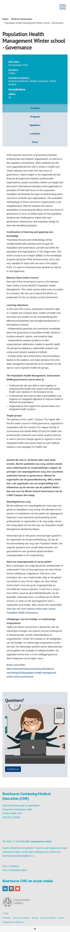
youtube (17, 888)
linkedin (5, 888)
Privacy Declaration (48, 918)
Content (34, 108)
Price (35, 142)
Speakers (35, 125)
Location (35, 133)
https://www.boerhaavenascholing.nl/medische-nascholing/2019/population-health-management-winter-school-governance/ (32, 673)
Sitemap (35, 918)
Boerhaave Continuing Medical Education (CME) (19, 7)
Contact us (13, 769)
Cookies (61, 918)
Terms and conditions (21, 918)
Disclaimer (6, 918)
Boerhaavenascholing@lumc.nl (18, 855)
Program (35, 116)
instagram (11, 888)
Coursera (14, 293)
